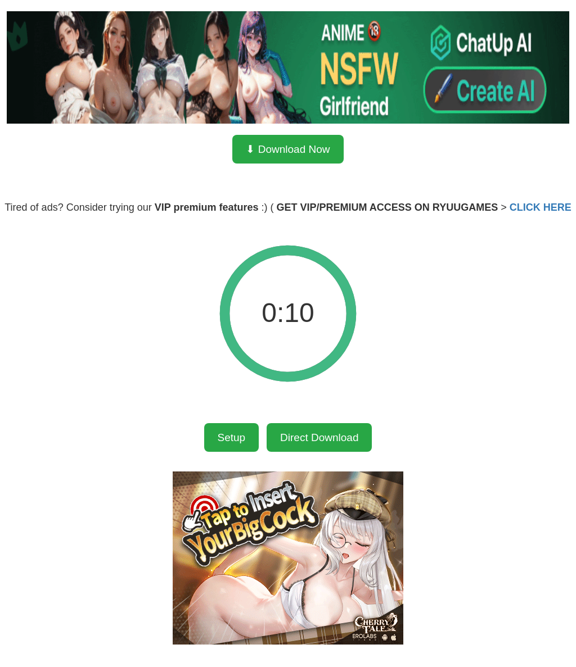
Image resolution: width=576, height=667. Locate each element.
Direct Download (319, 437)
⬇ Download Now (288, 149)
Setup (232, 437)
